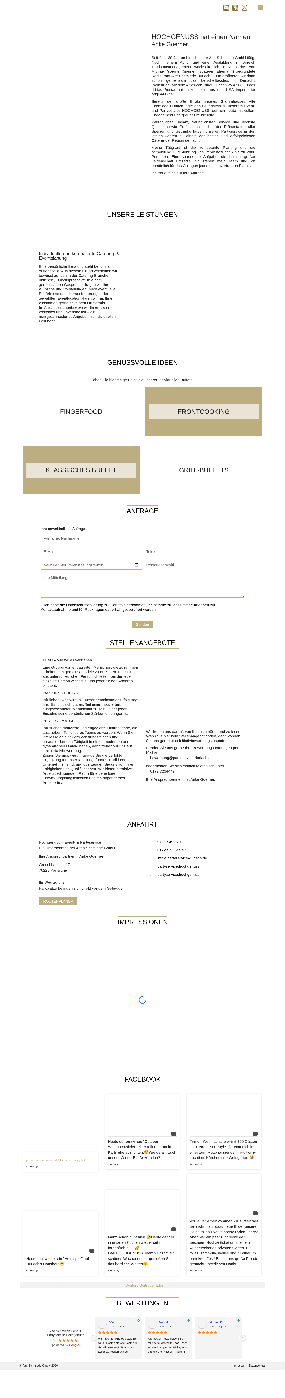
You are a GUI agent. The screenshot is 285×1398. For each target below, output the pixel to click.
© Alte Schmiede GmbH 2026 (39, 1365)
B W (111, 1322)
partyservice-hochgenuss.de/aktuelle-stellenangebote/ (56, 1160)
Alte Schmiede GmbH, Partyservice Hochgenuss (65, 1333)
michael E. (215, 1322)
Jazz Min (164, 1322)
